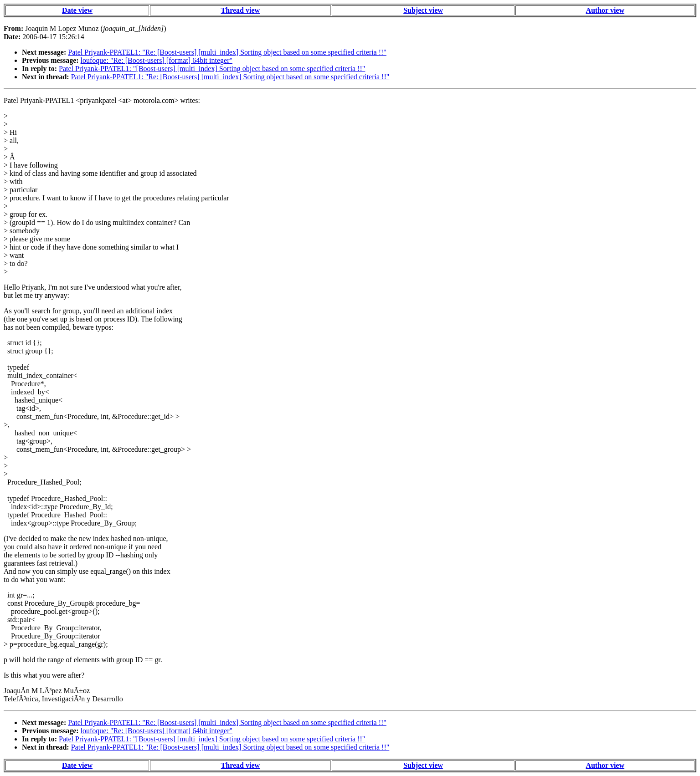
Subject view (423, 10)
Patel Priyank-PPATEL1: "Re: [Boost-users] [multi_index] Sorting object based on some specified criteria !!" (227, 52)
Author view (605, 10)
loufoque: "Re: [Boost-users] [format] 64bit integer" (156, 60)
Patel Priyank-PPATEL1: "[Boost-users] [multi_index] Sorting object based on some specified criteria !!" (212, 68)
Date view (77, 10)
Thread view (240, 10)
